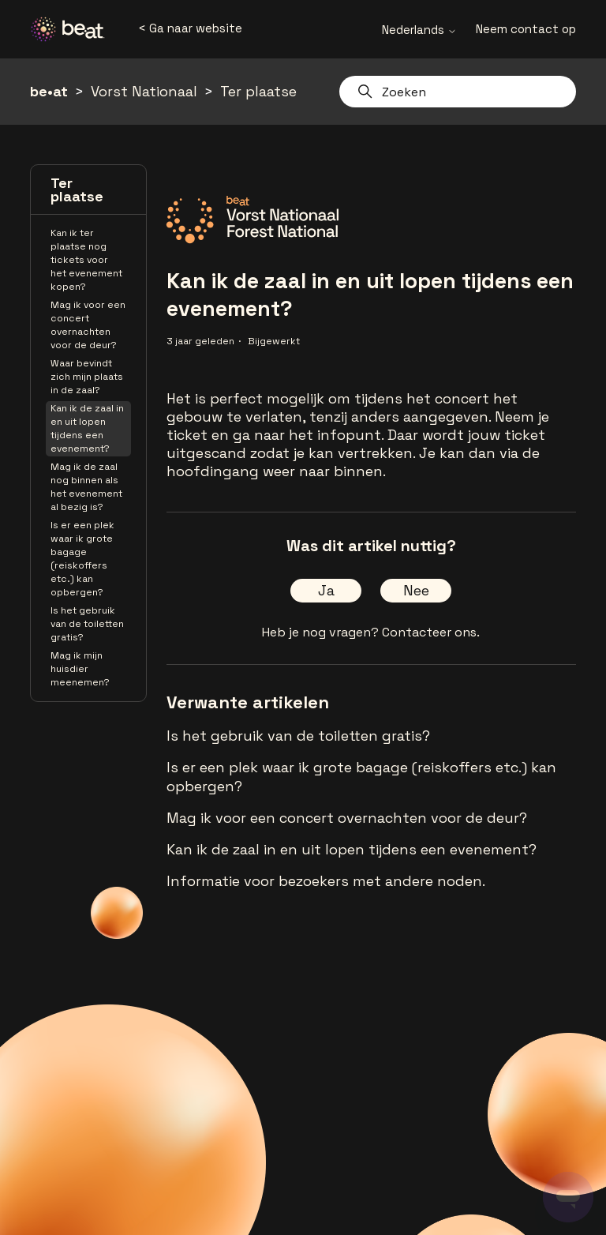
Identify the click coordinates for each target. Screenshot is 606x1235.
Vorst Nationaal (144, 91)
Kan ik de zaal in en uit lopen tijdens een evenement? (87, 428)
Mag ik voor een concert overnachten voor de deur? (87, 324)
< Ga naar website (190, 28)
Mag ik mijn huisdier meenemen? (80, 669)
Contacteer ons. (431, 632)
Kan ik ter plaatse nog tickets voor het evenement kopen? (86, 260)
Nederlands (419, 29)
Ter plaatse (258, 91)
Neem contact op (526, 28)
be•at (49, 91)
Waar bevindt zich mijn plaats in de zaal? (86, 376)
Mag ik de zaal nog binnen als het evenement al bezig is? (86, 486)
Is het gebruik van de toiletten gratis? (87, 624)
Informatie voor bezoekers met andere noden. (325, 881)
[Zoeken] (457, 91)
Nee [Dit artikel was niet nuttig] (416, 590)
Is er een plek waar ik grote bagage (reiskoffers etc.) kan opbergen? (82, 559)
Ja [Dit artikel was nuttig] (326, 590)
